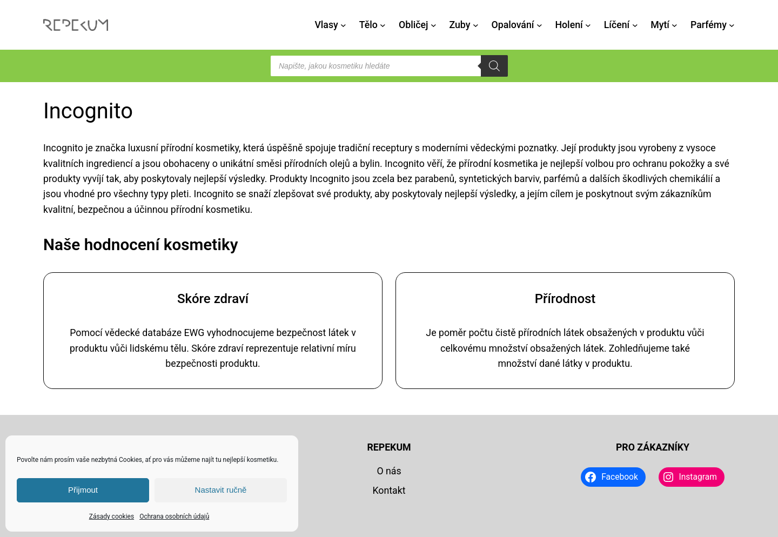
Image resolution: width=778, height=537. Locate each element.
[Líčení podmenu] (635, 25)
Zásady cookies (111, 516)
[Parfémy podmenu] (732, 25)
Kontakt (388, 490)
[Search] (494, 66)
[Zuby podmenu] (476, 25)
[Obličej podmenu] (434, 25)
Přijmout (83, 489)
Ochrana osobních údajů (174, 516)
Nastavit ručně (221, 489)
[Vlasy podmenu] (343, 25)
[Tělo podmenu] (383, 25)
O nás (389, 471)
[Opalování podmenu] (539, 25)
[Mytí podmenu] (675, 25)
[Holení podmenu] (588, 25)
